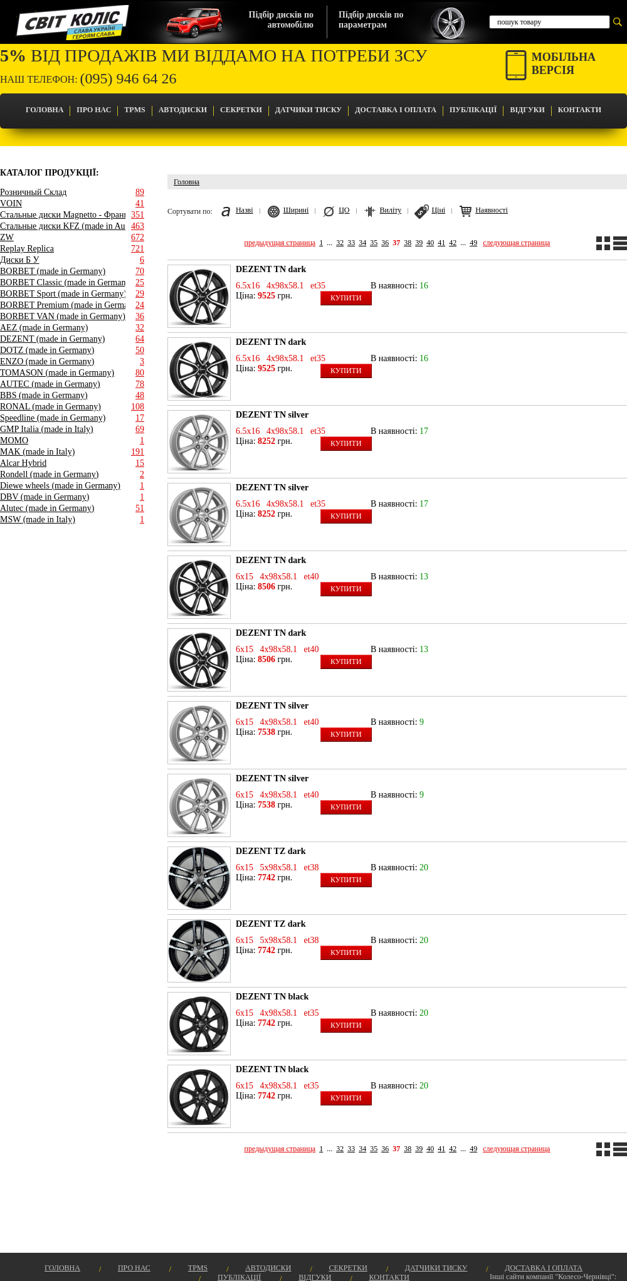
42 (452, 242)
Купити (346, 297)
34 (362, 242)
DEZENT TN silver (272, 414)
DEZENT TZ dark (271, 851)
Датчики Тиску (308, 109)
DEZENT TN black (272, 996)
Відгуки (527, 109)
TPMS (134, 109)
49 (473, 242)
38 (407, 242)
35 (373, 242)
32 (340, 242)
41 (441, 242)
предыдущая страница (280, 242)
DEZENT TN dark (271, 269)
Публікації (473, 109)
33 (351, 242)
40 (430, 242)
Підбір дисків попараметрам (371, 19)
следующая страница (516, 242)
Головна (44, 109)
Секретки (241, 109)
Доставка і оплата (395, 109)
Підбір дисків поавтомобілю (281, 19)
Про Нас (93, 109)
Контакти (579, 109)
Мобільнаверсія (564, 63)
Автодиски (183, 109)
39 (419, 242)
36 (385, 242)
